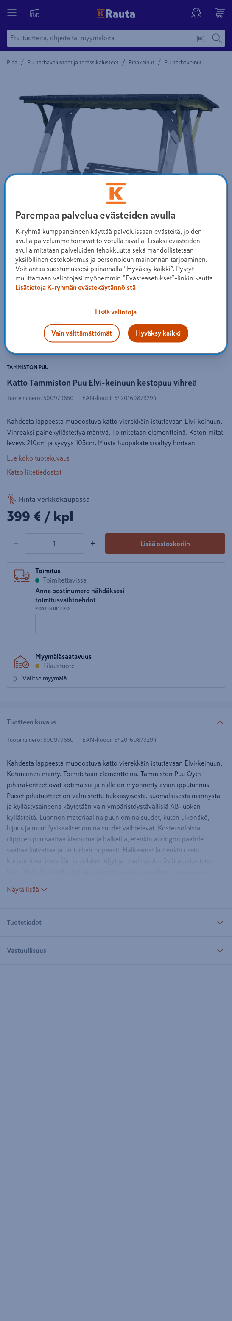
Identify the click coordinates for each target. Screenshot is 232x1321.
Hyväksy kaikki (158, 333)
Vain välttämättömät (81, 333)
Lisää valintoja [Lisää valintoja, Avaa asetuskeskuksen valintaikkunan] (116, 311)
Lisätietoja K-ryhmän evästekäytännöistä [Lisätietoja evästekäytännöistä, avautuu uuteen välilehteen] (75, 287)
